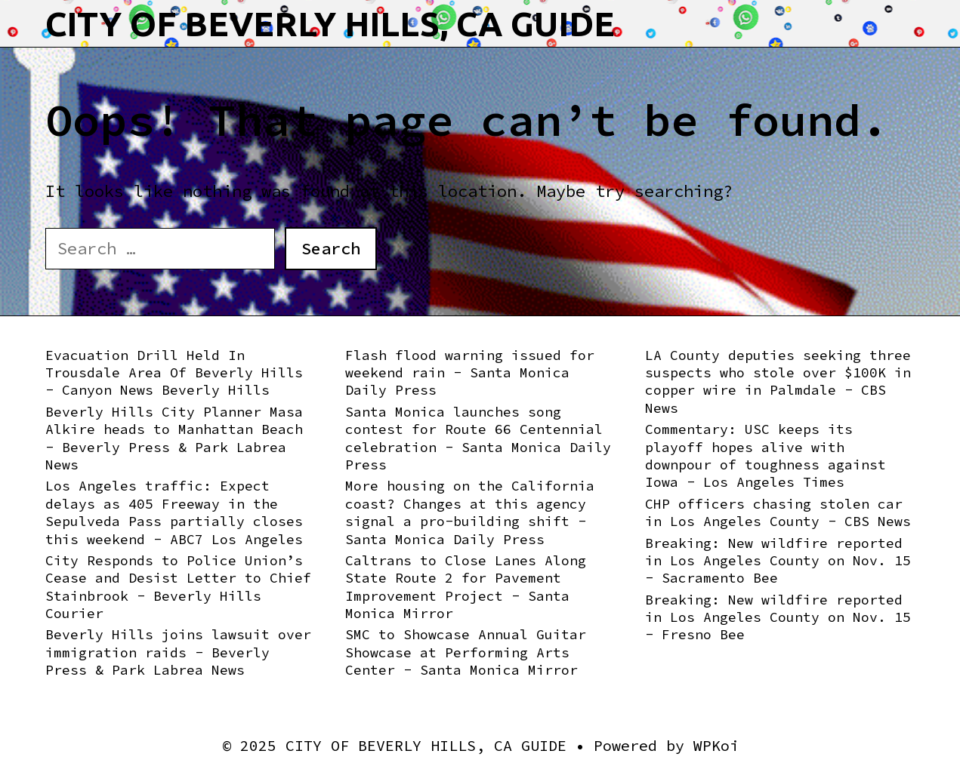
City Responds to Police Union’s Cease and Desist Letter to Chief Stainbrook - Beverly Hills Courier (178, 587)
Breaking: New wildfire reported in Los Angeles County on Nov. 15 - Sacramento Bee (778, 560)
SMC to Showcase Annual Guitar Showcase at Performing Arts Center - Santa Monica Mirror (465, 652)
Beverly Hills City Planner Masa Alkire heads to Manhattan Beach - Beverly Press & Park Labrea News (174, 438)
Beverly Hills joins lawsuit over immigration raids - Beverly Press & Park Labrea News (178, 652)
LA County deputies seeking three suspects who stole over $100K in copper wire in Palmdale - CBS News (778, 381)
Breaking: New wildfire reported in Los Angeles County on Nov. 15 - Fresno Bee (778, 617)
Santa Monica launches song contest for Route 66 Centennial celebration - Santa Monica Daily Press (478, 438)
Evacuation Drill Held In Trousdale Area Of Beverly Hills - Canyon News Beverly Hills (174, 372)
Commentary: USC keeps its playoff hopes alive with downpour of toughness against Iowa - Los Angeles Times (765, 455)
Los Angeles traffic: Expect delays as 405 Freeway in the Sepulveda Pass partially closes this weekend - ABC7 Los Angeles (174, 512)
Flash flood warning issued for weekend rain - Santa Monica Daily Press (469, 372)
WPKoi (716, 745)
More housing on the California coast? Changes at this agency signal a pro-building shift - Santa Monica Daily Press (469, 512)
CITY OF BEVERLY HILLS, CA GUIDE (330, 24)
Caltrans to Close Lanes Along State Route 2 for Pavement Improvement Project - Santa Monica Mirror (465, 587)
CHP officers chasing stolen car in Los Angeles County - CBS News (778, 512)
